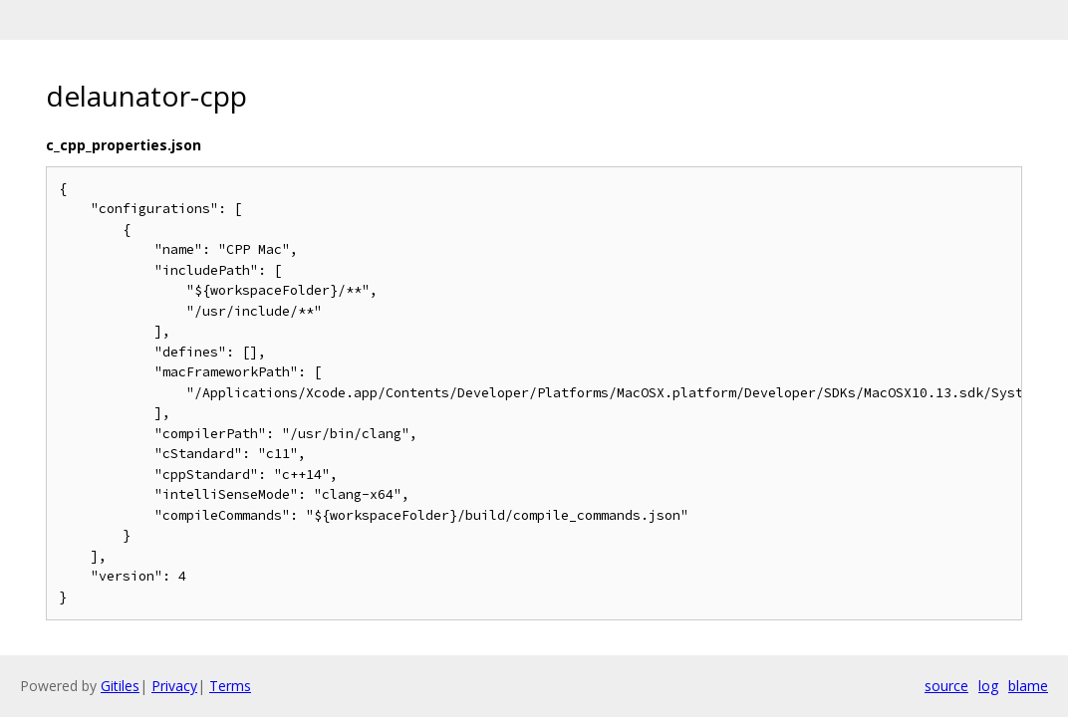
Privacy (174, 685)
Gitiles (120, 685)
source (946, 685)
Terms (230, 685)
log (988, 685)
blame (1028, 685)
